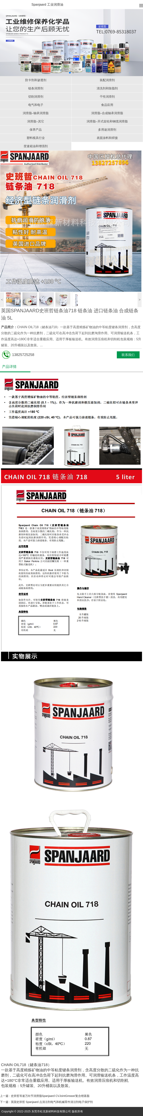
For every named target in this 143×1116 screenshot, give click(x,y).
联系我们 (128, 355)
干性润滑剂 (107, 96)
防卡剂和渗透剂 (35, 80)
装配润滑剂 (107, 80)
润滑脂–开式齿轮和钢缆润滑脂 (107, 121)
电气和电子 (35, 105)
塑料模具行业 (36, 138)
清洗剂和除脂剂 (107, 88)
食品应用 (107, 105)
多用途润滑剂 (107, 129)
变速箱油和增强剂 (36, 146)
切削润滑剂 (35, 96)
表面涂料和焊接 (107, 138)
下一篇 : (47, 1102)
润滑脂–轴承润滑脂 (36, 113)
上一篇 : (45, 1095)
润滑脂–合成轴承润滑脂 (107, 113)
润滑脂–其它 (35, 121)
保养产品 (36, 129)
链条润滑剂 (35, 88)
